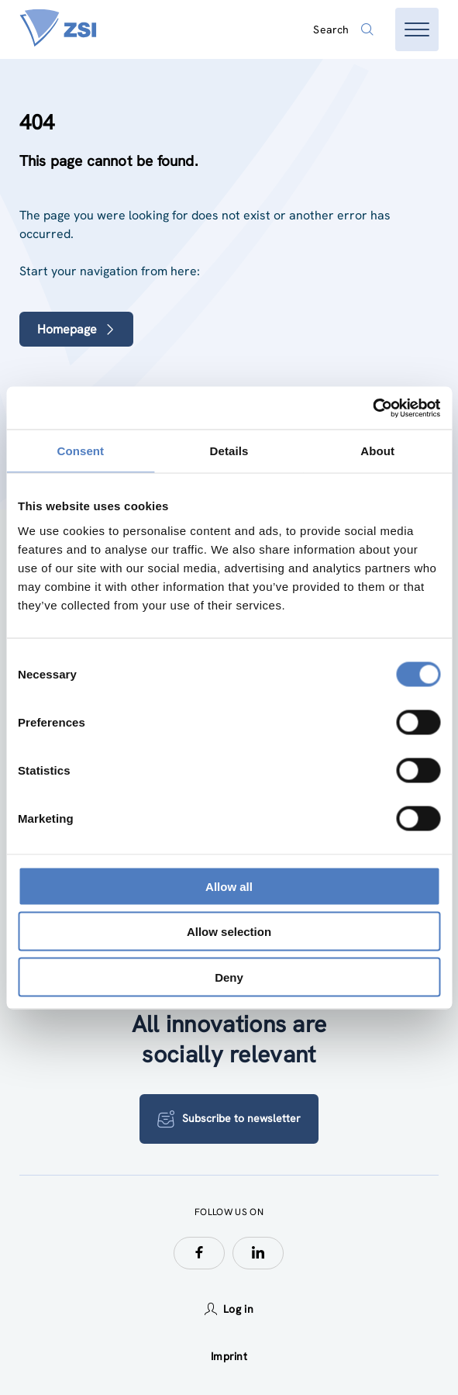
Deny (229, 976)
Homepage (76, 329)
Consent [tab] (80, 451)
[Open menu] (417, 29)
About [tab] (377, 451)
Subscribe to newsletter (229, 1118)
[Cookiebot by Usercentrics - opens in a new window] (372, 408)
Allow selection (229, 931)
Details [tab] (229, 451)
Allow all (229, 886)
